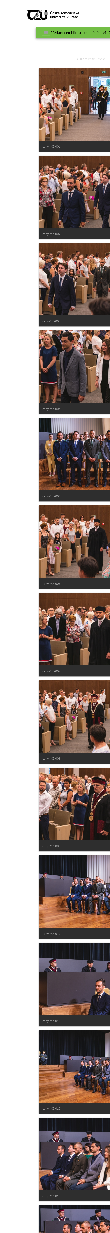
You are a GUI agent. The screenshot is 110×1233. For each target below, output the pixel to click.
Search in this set (89, 44)
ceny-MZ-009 (16, 846)
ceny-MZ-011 (16, 1021)
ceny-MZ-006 (16, 584)
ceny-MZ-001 (16, 146)
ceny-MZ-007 (16, 671)
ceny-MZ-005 (16, 496)
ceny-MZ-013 (16, 1196)
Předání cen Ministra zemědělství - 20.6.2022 (52, 32)
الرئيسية (96, 33)
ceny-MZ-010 (16, 934)
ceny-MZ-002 (16, 234)
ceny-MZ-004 (16, 409)
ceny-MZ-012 (16, 1108)
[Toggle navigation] (10, 14)
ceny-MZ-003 (16, 321)
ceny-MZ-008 (16, 758)
